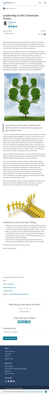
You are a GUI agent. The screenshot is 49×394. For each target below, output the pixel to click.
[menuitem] (40, 3)
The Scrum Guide (9, 373)
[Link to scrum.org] (6, 381)
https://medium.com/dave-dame (18, 294)
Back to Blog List (9, 8)
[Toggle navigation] (44, 2)
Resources (8, 371)
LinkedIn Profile (7, 290)
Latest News (8, 354)
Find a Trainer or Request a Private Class (15, 368)
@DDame (10, 284)
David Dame (12, 22)
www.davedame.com (9, 287)
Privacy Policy (28, 391)
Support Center (9, 358)
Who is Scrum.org (9, 351)
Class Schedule (9, 366)
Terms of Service (38, 391)
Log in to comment (10, 338)
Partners (7, 356)
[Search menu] (40, 3)
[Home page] (9, 3)
